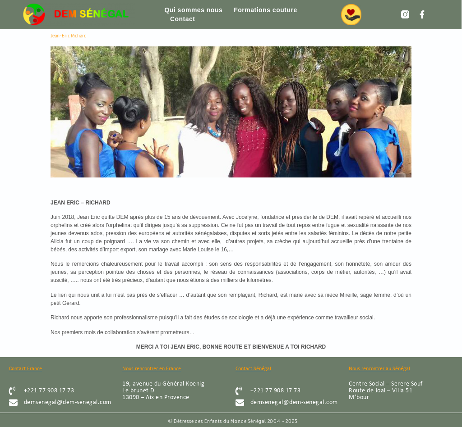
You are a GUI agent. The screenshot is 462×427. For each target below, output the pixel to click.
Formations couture (265, 10)
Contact (182, 19)
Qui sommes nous (193, 10)
